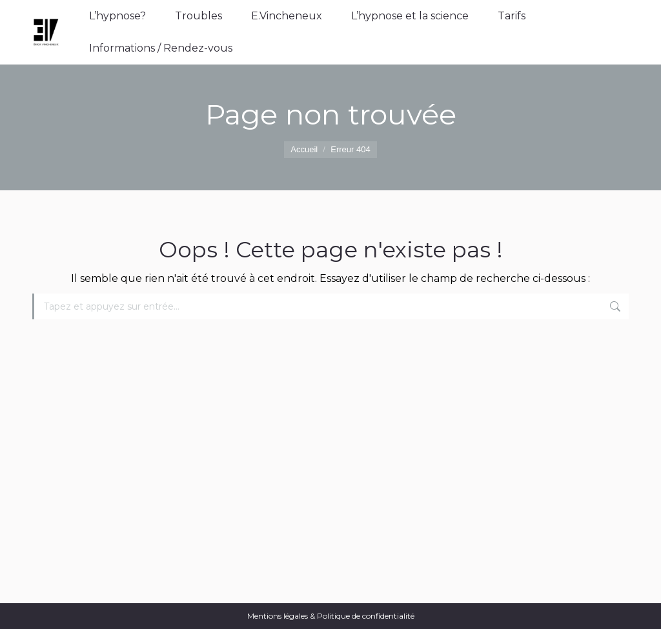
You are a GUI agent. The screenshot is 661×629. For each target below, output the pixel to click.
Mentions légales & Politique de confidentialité (330, 616)
